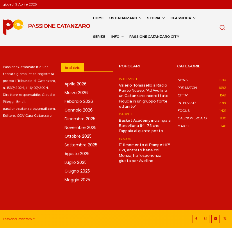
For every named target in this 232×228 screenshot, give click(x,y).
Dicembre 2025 (80, 119)
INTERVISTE (128, 79)
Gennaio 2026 (79, 110)
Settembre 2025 (81, 145)
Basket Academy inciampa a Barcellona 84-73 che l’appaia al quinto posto (144, 125)
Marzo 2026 (76, 93)
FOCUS (125, 138)
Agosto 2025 (77, 154)
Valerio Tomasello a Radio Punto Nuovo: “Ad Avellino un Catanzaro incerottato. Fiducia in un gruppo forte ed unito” (143, 96)
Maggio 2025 (77, 180)
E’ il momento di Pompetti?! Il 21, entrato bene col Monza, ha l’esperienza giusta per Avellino (144, 152)
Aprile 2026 (76, 84)
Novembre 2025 (81, 127)
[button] (222, 27)
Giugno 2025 (77, 171)
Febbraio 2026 (79, 101)
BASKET (125, 114)
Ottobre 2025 (78, 136)
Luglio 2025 (76, 162)
